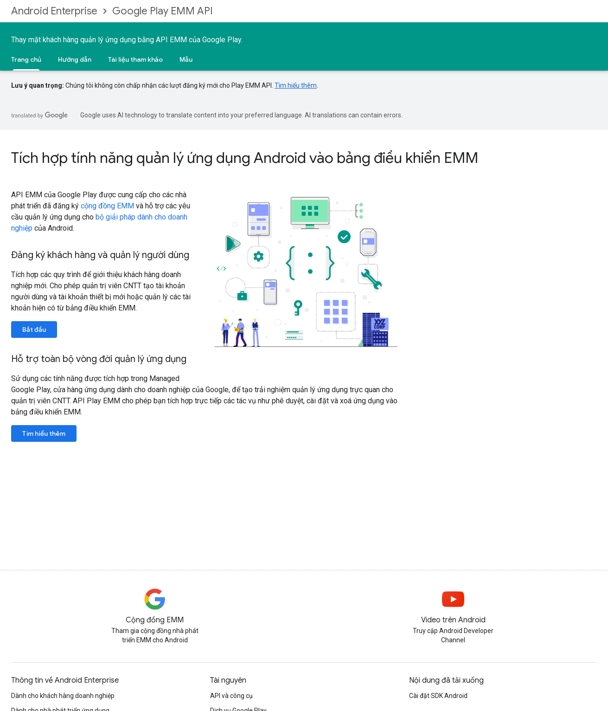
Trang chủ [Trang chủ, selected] (26, 59)
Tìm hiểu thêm (296, 85)
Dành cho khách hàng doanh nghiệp (63, 695)
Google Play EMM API (162, 11)
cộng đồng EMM (107, 205)
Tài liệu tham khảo (135, 59)
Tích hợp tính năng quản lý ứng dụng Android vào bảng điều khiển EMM (244, 158)
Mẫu (185, 59)
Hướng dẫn (74, 59)
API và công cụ (231, 695)
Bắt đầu (34, 329)
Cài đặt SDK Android (438, 695)
